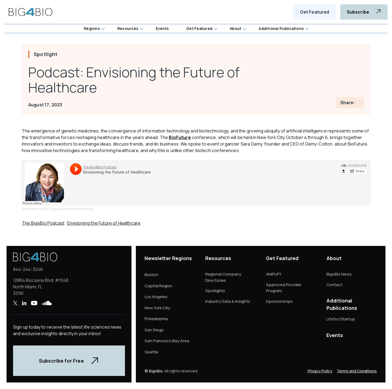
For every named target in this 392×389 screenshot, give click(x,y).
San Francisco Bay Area (167, 341)
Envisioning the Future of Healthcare (72, 209)
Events (334, 335)
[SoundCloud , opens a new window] (47, 303)
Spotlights (215, 291)
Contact (334, 285)
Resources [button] (127, 28)
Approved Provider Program (283, 288)
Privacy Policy (320, 370)
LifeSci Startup (340, 319)
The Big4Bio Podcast (34, 209)
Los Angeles (156, 297)
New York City (157, 308)
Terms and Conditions (357, 370)
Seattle (151, 352)
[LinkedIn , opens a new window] (24, 303)
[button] (94, 28)
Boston (151, 274)
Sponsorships (279, 301)
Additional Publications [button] (281, 28)
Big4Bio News (339, 274)
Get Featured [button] (199, 28)
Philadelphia (156, 319)
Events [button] (162, 28)
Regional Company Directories (223, 277)
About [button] (235, 28)
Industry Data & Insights (227, 301)
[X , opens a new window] (15, 303)
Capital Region (158, 286)
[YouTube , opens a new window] (34, 303)
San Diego (154, 330)
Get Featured (314, 12)
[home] (30, 12)
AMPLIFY (273, 274)
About (334, 258)
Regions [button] (92, 28)
